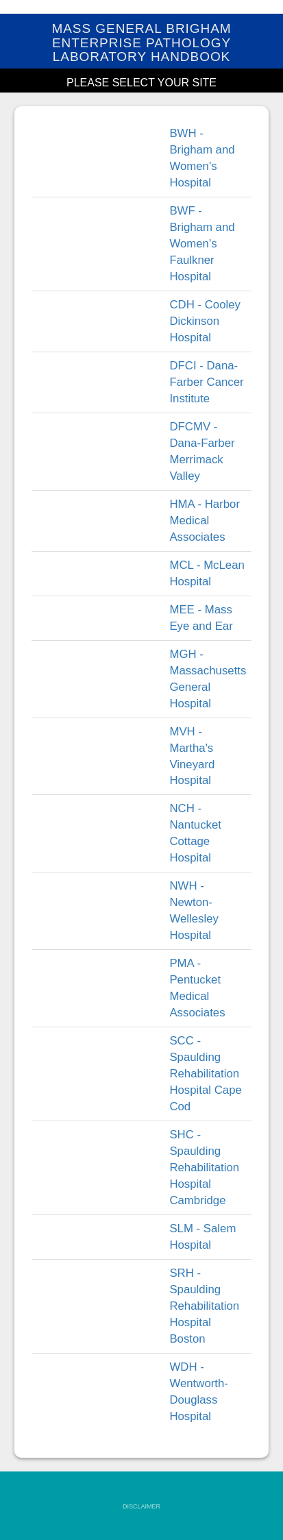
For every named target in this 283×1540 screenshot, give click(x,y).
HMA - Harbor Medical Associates (204, 520)
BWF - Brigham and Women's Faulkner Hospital (201, 243)
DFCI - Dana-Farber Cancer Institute (206, 382)
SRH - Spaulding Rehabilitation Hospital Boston (204, 1306)
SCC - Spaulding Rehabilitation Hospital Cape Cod (205, 1073)
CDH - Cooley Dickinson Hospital (205, 321)
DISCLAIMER (141, 1506)
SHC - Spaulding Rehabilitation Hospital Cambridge (204, 1167)
